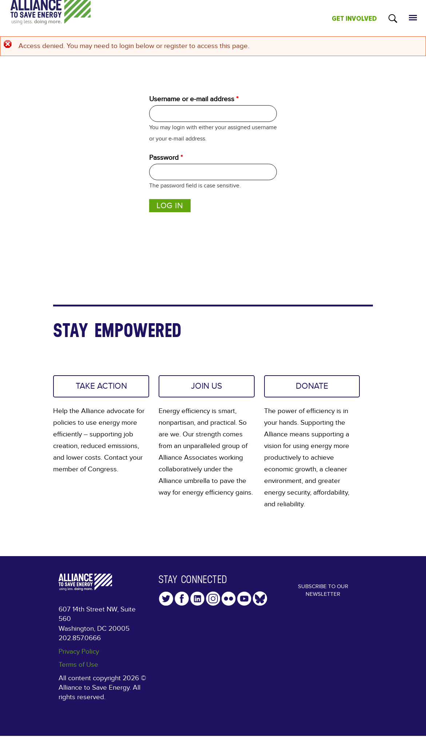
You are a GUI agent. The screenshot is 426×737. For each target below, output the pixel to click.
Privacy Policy (79, 653)
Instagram (213, 601)
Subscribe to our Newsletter (323, 595)
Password (166, 157)
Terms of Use (78, 667)
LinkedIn (197, 601)
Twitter (166, 601)
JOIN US (206, 387)
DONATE (312, 387)
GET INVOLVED (354, 18)
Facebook (182, 601)
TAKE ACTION (101, 387)
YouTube (244, 601)
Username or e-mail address (193, 99)
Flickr (229, 601)
